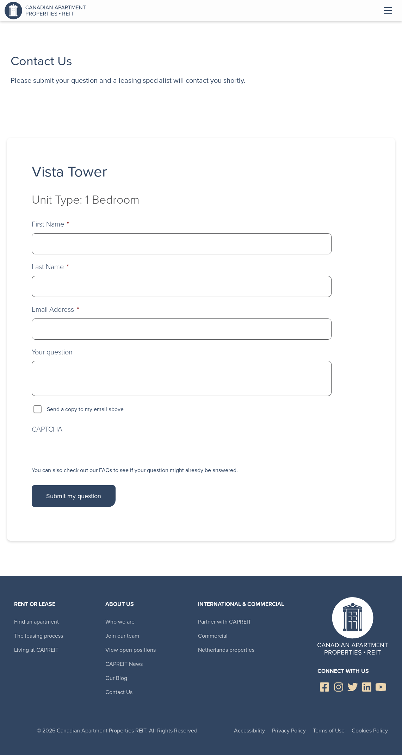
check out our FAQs (88, 470)
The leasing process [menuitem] (38, 636)
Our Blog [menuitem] (116, 678)
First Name (50, 224)
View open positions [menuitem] (130, 650)
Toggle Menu (388, 11)
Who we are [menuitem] (120, 622)
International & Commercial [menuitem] (241, 604)
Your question (52, 351)
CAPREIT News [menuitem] (124, 664)
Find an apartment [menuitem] (36, 622)
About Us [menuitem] (119, 604)
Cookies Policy (370, 730)
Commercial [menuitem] (213, 636)
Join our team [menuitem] (122, 636)
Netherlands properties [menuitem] (226, 650)
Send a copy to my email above (85, 409)
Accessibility (249, 730)
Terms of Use (329, 730)
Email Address (55, 309)
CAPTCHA (47, 428)
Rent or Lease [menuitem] (34, 604)
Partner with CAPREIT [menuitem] (224, 622)
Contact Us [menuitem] (118, 692)
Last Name (50, 266)
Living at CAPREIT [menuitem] (36, 650)
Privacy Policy (289, 730)
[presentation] (85, 450)
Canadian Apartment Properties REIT (47, 10)
